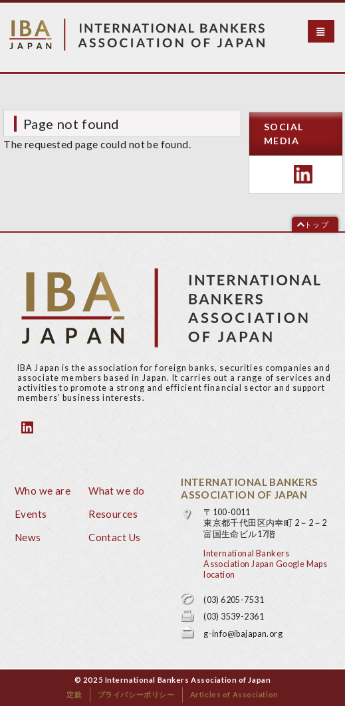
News (28, 537)
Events (31, 514)
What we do (116, 491)
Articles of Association (234, 694)
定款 (74, 694)
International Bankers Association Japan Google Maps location (265, 564)
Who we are (42, 491)
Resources (113, 514)
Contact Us (114, 537)
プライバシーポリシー (136, 694)
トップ (316, 224)
